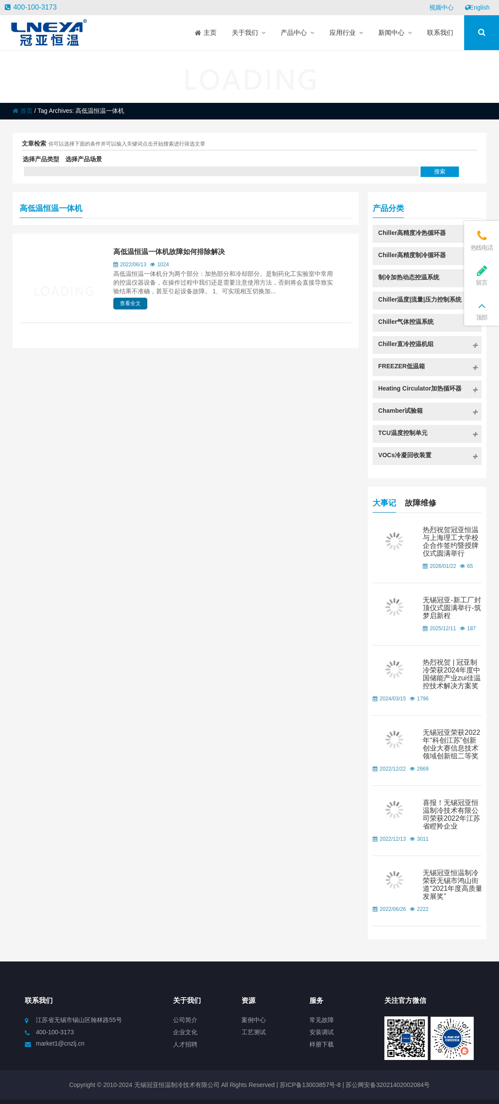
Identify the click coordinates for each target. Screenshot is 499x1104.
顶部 (481, 310)
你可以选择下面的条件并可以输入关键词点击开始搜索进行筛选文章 (126, 144)
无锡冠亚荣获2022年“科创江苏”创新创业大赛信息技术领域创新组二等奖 (451, 744)
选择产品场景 (83, 159)
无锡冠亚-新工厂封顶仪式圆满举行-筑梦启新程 (452, 607)
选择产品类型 (41, 159)
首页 (23, 110)
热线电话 (481, 240)
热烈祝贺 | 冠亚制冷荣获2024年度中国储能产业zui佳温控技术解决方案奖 (451, 674)
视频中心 (441, 7)
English (477, 7)
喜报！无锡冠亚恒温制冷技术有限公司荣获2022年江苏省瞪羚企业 (451, 814)
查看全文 (130, 303)
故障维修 (420, 501)
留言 (481, 275)
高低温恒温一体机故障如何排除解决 (169, 251)
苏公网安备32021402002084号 (388, 1084)
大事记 (384, 501)
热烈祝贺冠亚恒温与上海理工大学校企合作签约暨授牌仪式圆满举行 (451, 541)
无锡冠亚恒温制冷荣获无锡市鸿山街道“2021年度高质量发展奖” (452, 884)
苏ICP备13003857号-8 (309, 1084)
